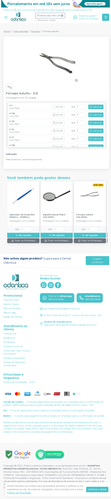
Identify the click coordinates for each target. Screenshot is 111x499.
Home (6, 31)
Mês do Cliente (11, 304)
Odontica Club (85, 10)
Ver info (58, 107)
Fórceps (35, 31)
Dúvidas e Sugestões (14, 358)
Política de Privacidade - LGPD (19, 382)
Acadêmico (9, 338)
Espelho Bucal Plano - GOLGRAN (55, 215)
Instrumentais (20, 31)
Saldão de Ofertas (12, 317)
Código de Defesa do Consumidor (14, 364)
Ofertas (47, 10)
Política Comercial (13, 346)
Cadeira (39, 10)
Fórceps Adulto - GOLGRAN (85, 215)
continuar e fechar (97, 489)
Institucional (9, 10)
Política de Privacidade (19, 493)
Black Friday (9, 312)
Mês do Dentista (12, 308)
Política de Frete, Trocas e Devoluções (16, 352)
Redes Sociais (70, 10)
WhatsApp (57, 10)
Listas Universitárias (25, 10)
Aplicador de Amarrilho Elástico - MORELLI (22, 215)
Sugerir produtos (97, 260)
